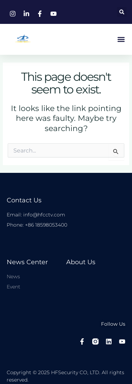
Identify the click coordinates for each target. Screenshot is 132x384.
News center (27, 262)
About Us (80, 262)
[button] (122, 12)
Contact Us (24, 200)
